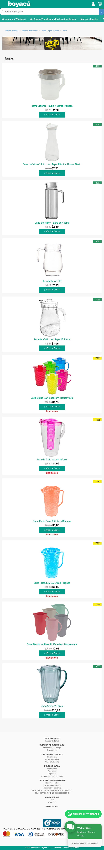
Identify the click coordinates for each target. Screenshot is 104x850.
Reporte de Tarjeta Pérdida (51, 776)
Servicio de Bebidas (30, 31)
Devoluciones (52, 750)
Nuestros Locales (89, 19)
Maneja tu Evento (52, 762)
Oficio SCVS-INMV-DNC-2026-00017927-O (52, 793)
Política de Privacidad (52, 785)
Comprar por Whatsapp (14, 19)
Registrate (52, 774)
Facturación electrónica (52, 788)
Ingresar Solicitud (52, 741)
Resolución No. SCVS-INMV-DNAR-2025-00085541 (52, 790)
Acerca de (52, 771)
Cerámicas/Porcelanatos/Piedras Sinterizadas (53, 19)
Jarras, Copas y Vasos (50, 31)
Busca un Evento (52, 759)
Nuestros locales (51, 783)
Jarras (64, 31)
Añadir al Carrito (52, 114)
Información (52, 757)
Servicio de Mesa (11, 31)
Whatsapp (52, 802)
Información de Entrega (52, 748)
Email (52, 800)
